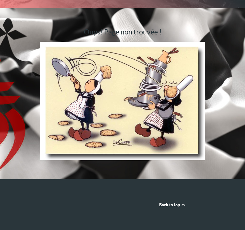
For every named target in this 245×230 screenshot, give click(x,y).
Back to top (172, 204)
